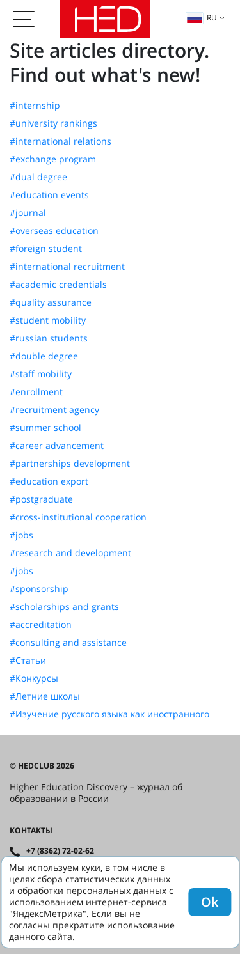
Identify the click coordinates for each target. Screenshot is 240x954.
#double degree (44, 356)
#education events (49, 195)
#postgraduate (41, 499)
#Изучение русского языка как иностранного (109, 714)
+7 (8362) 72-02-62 (60, 851)
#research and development (70, 553)
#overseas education (54, 231)
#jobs (21, 535)
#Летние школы (45, 696)
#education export (49, 481)
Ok (209, 902)
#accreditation (41, 624)
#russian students (49, 338)
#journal (28, 213)
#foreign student (46, 248)
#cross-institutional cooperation (78, 517)
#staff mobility (41, 374)
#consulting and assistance (68, 642)
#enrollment (36, 392)
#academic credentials (58, 284)
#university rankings (53, 123)
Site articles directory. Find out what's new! (109, 62)
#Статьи (28, 660)
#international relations (60, 141)
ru (201, 17)
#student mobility (48, 320)
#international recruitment (67, 266)
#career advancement (57, 445)
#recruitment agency (54, 410)
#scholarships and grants (64, 607)
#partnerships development (70, 463)
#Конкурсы (34, 678)
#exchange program (53, 159)
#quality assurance (51, 302)
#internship (35, 105)
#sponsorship (39, 589)
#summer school (45, 428)
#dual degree (38, 177)
